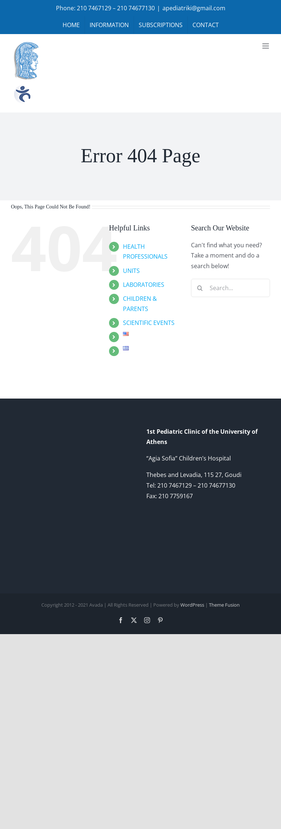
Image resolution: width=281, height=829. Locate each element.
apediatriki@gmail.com (193, 8)
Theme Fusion (224, 605)
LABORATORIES (143, 285)
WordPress (192, 605)
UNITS (131, 271)
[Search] (200, 288)
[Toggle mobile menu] (266, 46)
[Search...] (230, 288)
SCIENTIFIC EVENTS (149, 323)
